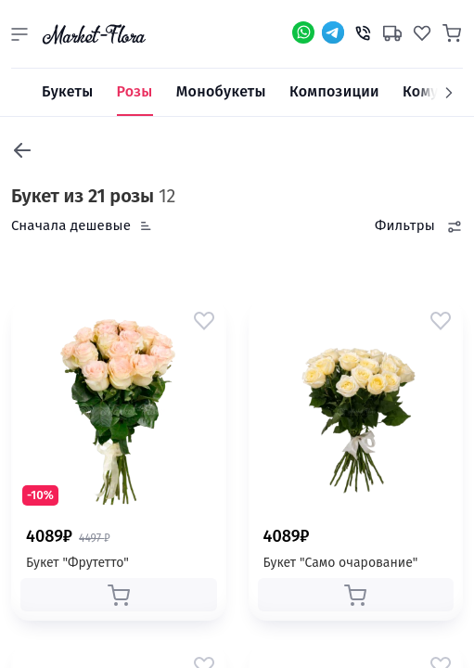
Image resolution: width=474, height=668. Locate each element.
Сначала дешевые (71, 225)
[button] (19, 34)
